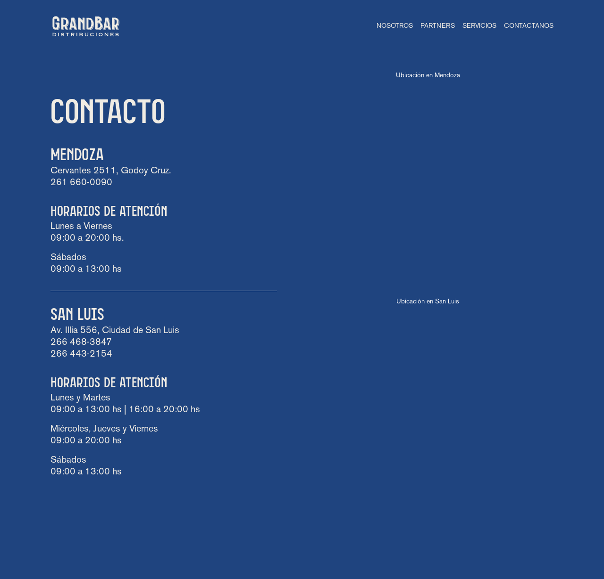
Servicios (479, 26)
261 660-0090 (81, 183)
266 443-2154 (81, 354)
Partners (437, 26)
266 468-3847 (81, 342)
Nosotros (395, 26)
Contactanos (529, 26)
